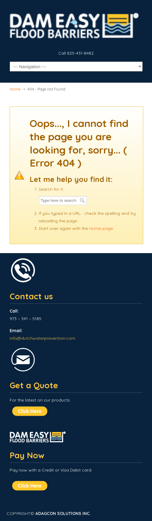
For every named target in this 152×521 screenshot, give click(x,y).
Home (15, 89)
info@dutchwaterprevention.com (42, 338)
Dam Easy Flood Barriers (76, 24)
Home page (101, 228)
